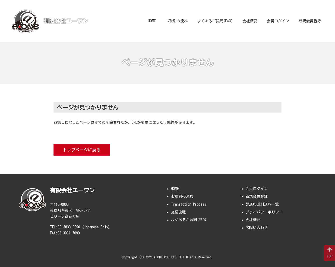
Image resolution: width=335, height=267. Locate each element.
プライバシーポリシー (264, 212)
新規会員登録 (310, 21)
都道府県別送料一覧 (262, 204)
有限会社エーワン (66, 21)
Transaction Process (188, 204)
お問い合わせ (256, 228)
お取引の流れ (176, 21)
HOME (152, 21)
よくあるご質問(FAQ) (215, 21)
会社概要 (249, 21)
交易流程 (178, 212)
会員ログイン (278, 21)
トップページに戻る (81, 150)
